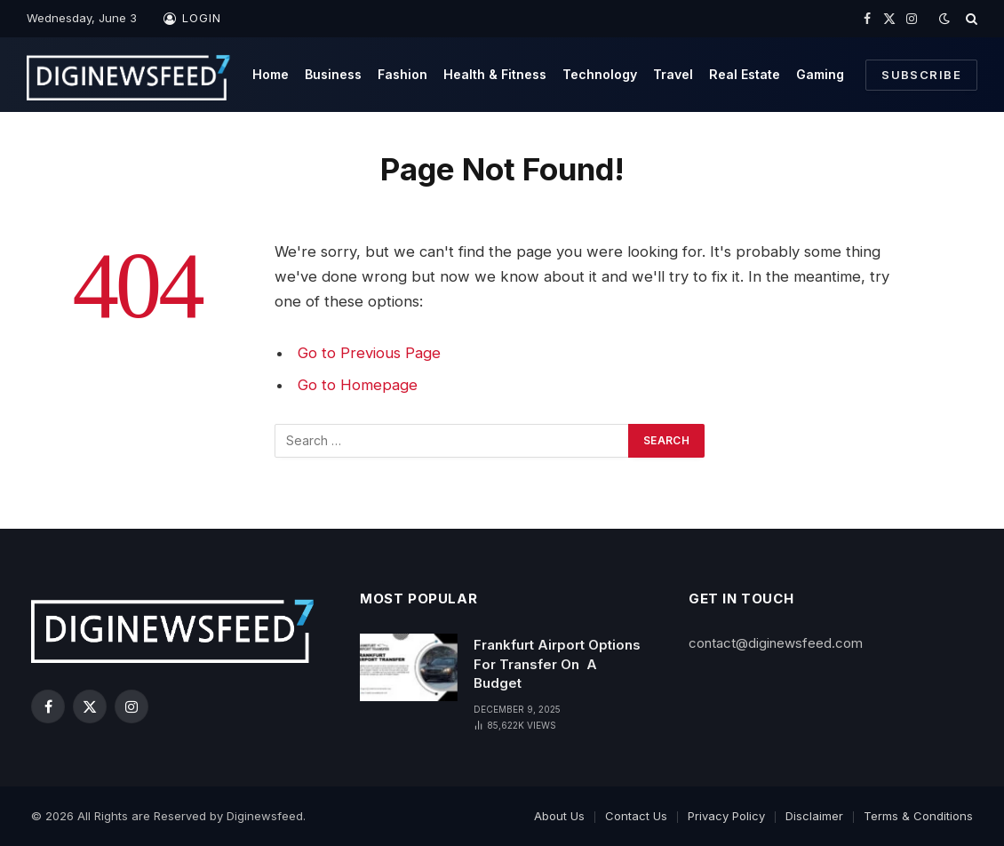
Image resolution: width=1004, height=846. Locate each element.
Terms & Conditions (918, 816)
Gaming (820, 74)
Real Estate (744, 74)
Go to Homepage (358, 385)
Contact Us (636, 816)
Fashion (402, 74)
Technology (599, 74)
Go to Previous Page (369, 353)
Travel (673, 74)
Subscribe (921, 75)
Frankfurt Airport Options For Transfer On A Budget (557, 663)
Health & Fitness (494, 74)
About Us (559, 816)
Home (270, 74)
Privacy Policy (726, 816)
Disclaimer (814, 816)
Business (333, 74)
